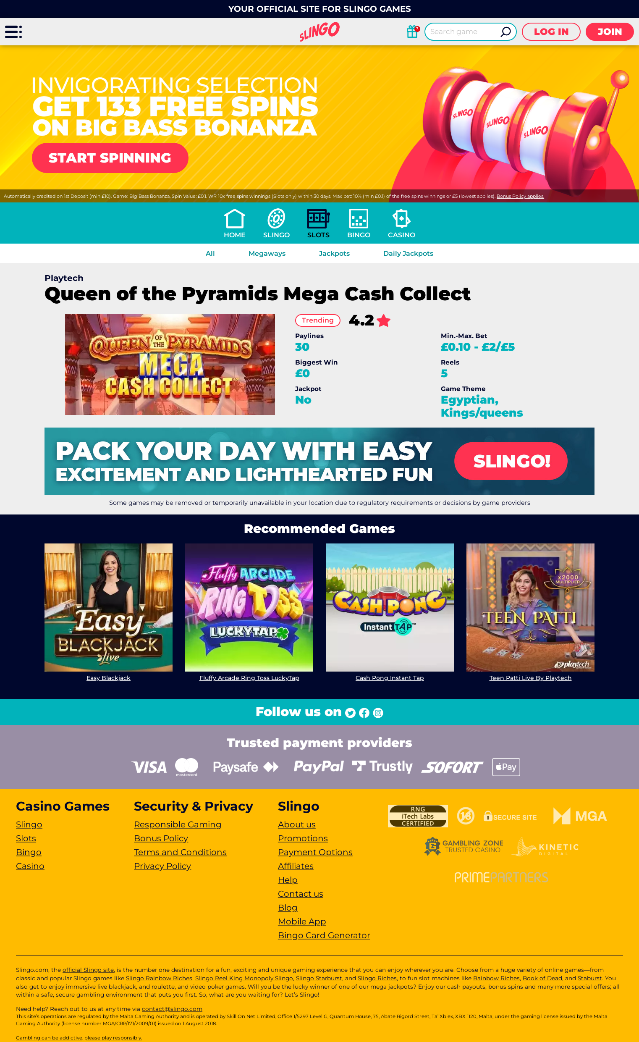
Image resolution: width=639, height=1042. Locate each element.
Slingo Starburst (319, 978)
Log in (551, 31)
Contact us (300, 894)
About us (297, 824)
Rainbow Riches (496, 978)
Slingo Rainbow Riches (159, 978)
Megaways (267, 253)
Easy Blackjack (108, 678)
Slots (318, 235)
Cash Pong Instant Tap (390, 678)
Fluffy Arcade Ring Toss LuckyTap (249, 678)
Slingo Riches (377, 978)
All (210, 253)
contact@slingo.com (172, 1008)
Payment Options (315, 852)
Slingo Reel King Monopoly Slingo (244, 978)
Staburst (590, 978)
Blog (288, 908)
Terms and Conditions (180, 852)
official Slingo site (88, 969)
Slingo (276, 235)
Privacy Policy (162, 866)
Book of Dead (542, 978)
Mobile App (302, 921)
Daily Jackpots (408, 253)
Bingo (358, 235)
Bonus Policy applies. (520, 196)
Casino (401, 235)
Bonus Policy (161, 838)
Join (610, 31)
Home (235, 235)
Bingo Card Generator (324, 935)
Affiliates (296, 866)
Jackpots (334, 253)
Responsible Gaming (178, 824)
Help (288, 880)
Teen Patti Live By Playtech (531, 678)
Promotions (303, 838)
